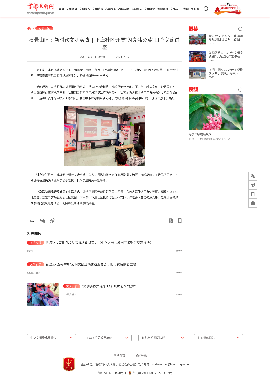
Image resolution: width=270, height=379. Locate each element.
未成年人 (136, 9)
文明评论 (149, 9)
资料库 (195, 9)
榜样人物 (123, 9)
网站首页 (119, 355)
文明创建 (71, 9)
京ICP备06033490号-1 (111, 373)
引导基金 (162, 9)
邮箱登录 (141, 355)
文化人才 (175, 9)
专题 (186, 9)
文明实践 (84, 9)
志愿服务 (110, 9)
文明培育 (97, 9)
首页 (61, 9)
